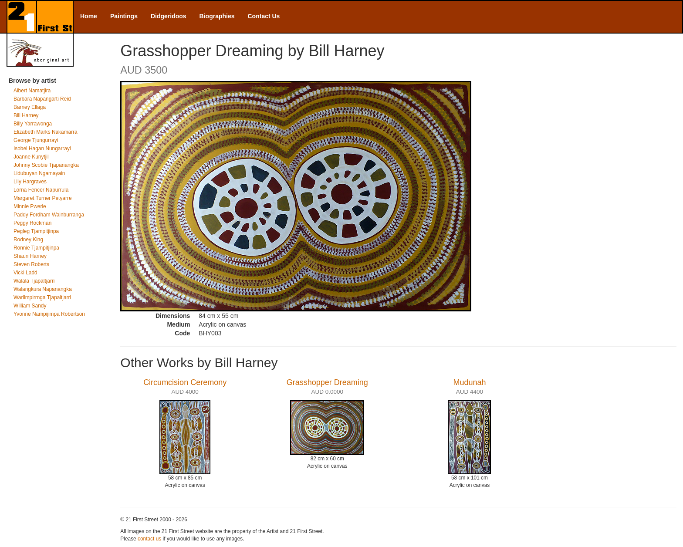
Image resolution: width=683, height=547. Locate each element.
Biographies (217, 16)
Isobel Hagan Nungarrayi (42, 148)
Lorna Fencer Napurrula (41, 190)
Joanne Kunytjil (31, 157)
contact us (149, 539)
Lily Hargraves (30, 182)
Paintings (124, 16)
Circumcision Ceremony (185, 382)
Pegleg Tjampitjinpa (36, 231)
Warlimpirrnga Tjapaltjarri (42, 297)
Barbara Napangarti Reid (42, 99)
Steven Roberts (31, 264)
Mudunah (469, 382)
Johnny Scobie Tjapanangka (46, 165)
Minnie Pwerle (30, 206)
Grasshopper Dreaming (327, 382)
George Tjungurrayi (36, 140)
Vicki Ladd (25, 273)
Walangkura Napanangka (43, 289)
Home (88, 16)
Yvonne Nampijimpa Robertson (49, 314)
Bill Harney (26, 115)
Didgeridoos (168, 16)
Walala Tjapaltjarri (34, 281)
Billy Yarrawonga (33, 124)
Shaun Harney (30, 256)
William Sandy (30, 306)
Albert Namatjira (32, 91)
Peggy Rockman (32, 223)
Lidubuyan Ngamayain (39, 173)
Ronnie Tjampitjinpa (36, 248)
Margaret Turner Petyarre (43, 198)
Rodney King (28, 239)
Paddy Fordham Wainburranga (49, 215)
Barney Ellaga (30, 107)
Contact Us (264, 16)
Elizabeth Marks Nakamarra (46, 132)
